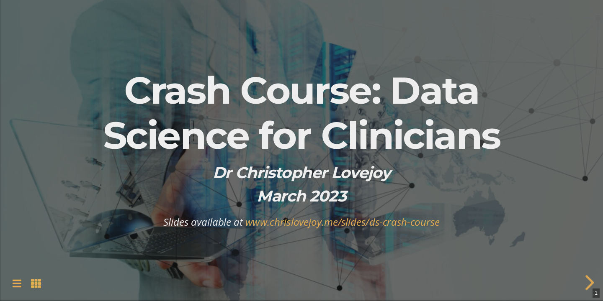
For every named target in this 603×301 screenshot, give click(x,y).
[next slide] (588, 282)
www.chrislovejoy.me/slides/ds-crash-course (342, 222)
